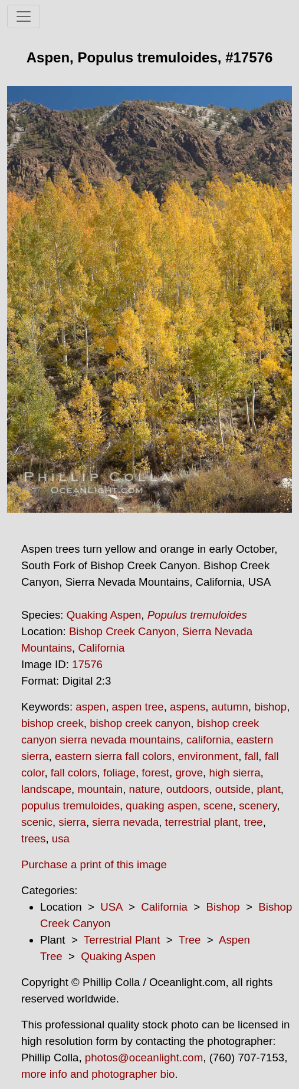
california (208, 739)
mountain (100, 789)
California (101, 648)
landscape (46, 789)
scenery (258, 805)
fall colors (74, 772)
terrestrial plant (201, 822)
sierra (72, 822)
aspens (187, 706)
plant (268, 789)
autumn (230, 706)
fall (252, 756)
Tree (190, 940)
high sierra (234, 772)
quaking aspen (161, 805)
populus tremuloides (70, 805)
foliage (119, 772)
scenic (36, 822)
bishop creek (52, 723)
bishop (270, 706)
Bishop (223, 907)
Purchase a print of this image (94, 864)
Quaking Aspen (104, 615)
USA (111, 907)
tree (253, 822)
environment (208, 756)
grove (189, 772)
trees (33, 838)
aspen (90, 706)
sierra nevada (125, 822)
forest (155, 772)
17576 (87, 664)
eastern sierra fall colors (113, 756)
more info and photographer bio (98, 1074)
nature (144, 789)
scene (218, 805)
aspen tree (138, 706)
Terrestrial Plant (122, 940)
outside (233, 789)
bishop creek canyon (140, 723)
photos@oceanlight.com (144, 1057)
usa (61, 838)
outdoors (187, 789)
